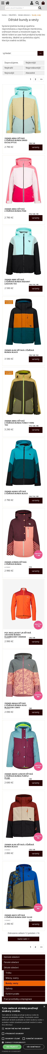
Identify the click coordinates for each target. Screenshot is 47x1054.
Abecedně (30, 73)
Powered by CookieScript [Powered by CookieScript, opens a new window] (11, 1051)
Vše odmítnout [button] (33, 1047)
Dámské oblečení (11, 957)
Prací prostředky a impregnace (18, 999)
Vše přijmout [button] (12, 1047)
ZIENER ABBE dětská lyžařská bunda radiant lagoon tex (17, 281)
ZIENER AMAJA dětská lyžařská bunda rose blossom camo (16, 705)
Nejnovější (9, 73)
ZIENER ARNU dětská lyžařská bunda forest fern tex (19, 423)
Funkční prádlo (12, 993)
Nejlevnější (31, 62)
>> (41, 79)
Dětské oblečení (11, 967)
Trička (8, 973)
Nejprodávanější (33, 67)
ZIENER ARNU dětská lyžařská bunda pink (15, 210)
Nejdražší (9, 67)
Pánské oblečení (11, 962)
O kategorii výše (10, 46)
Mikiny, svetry (12, 978)
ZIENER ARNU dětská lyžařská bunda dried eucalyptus (16, 140)
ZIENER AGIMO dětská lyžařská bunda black (16, 492)
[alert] (23, 1029)
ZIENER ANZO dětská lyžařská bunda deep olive (18, 916)
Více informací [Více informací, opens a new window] (7, 1025)
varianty (35, 147)
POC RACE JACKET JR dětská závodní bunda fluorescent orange (18, 635)
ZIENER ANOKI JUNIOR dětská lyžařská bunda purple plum (19, 776)
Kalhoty (9, 988)
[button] (23, 1042)
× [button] (44, 1007)
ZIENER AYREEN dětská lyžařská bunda (15, 563)
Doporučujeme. (11, 62)
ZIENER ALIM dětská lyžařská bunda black (19, 351)
